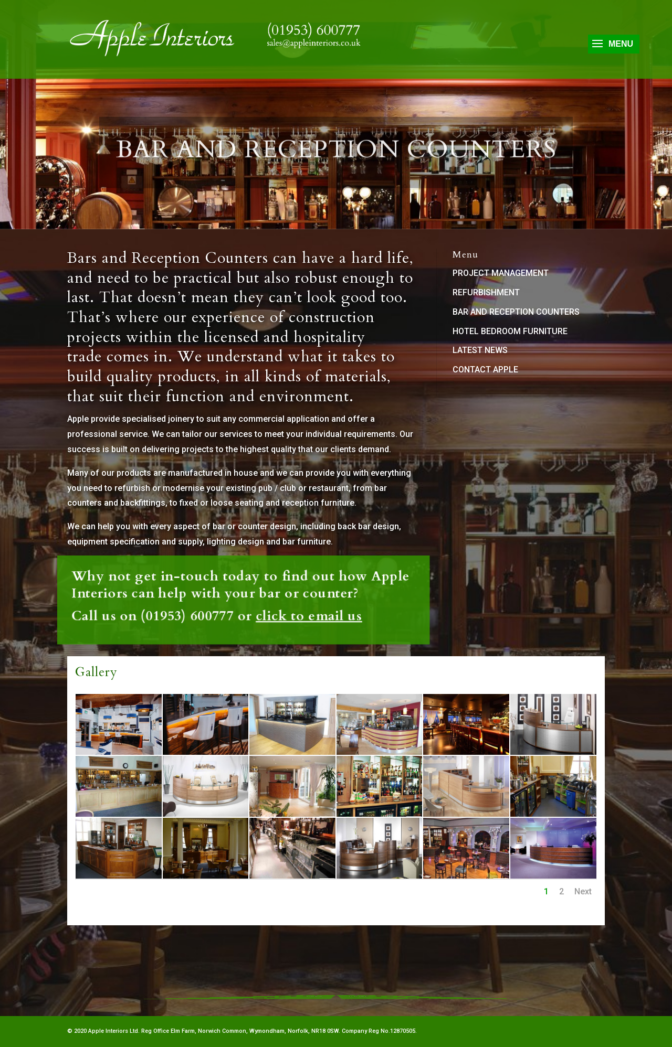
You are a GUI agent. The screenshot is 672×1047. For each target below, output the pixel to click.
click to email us (262, 604)
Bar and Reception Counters (336, 158)
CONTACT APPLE (485, 370)
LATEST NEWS (480, 350)
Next (583, 891)
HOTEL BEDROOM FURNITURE (510, 331)
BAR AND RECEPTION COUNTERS (516, 312)
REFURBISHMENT (486, 292)
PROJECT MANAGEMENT (501, 273)
